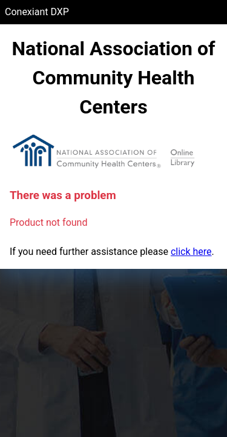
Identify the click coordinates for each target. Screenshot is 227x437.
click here (191, 251)
